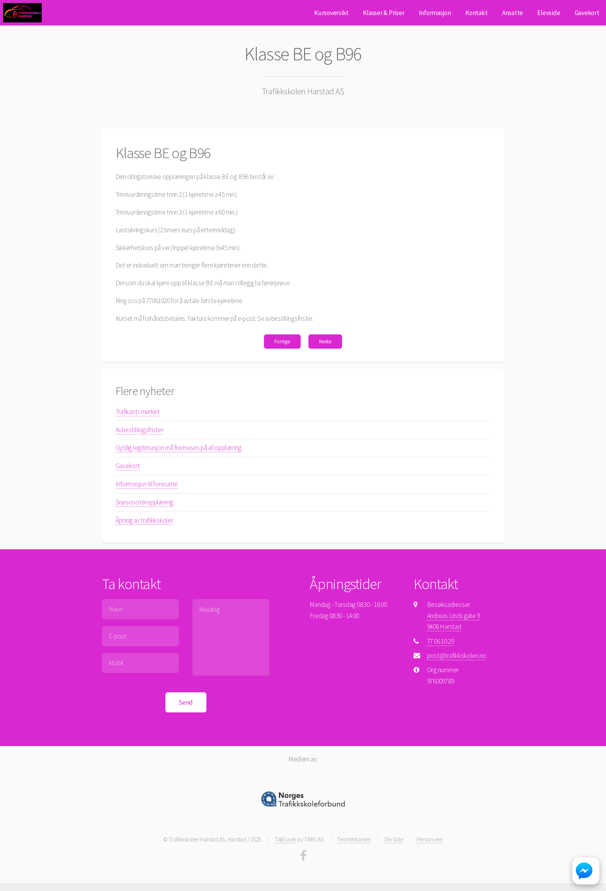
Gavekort (587, 13)
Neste (325, 341)
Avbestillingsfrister (139, 430)
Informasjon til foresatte (147, 484)
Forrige (282, 341)
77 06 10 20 (440, 641)
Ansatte (512, 13)
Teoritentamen (354, 839)
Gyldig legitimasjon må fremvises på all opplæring (179, 447)
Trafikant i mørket (138, 411)
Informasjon (435, 13)
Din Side (394, 839)
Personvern (430, 839)
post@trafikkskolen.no (457, 655)
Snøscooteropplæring (144, 502)
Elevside (548, 13)
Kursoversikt (331, 13)
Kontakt (476, 13)
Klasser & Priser (383, 13)
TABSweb (285, 839)
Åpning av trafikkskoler (144, 520)
